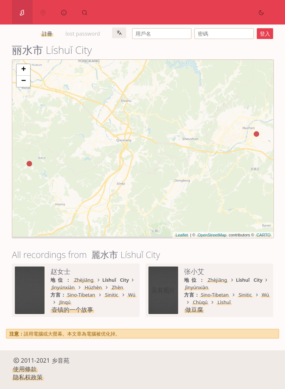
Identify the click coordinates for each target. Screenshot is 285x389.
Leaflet (182, 235)
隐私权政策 (28, 377)
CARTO (263, 235)
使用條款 (25, 369)
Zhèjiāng (84, 280)
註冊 (47, 33)
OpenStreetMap (211, 235)
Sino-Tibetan (81, 294)
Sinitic (111, 294)
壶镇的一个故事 (72, 309)
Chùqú (200, 302)
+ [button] (23, 69)
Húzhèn (93, 287)
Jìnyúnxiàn (63, 287)
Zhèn (117, 287)
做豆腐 (194, 309)
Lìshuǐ (223, 302)
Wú (131, 294)
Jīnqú (65, 302)
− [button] (23, 81)
